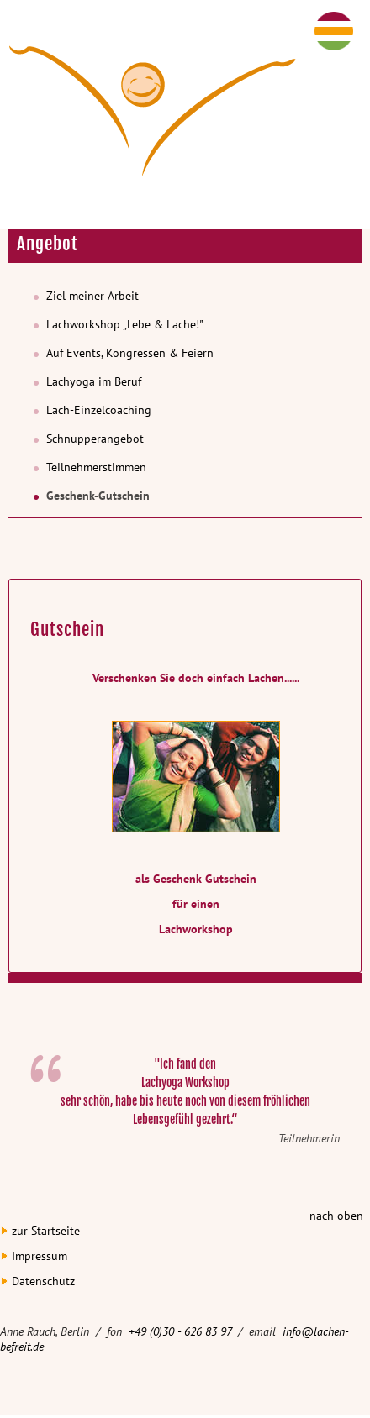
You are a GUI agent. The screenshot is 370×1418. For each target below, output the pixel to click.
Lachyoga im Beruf (93, 381)
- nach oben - (336, 1215)
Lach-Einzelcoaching (98, 410)
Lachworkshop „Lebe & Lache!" (125, 324)
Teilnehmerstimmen (96, 467)
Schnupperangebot (95, 438)
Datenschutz (43, 1281)
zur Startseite (46, 1230)
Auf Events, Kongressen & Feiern (130, 352)
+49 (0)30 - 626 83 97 (182, 1331)
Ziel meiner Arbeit (92, 295)
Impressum (39, 1255)
